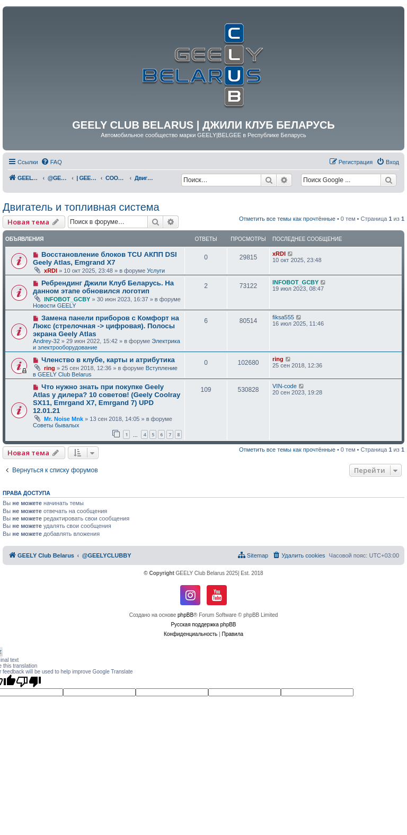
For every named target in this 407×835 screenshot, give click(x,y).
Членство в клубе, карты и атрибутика (108, 360)
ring (49, 368)
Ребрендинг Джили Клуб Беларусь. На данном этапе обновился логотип (103, 287)
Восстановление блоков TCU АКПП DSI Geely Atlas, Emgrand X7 (105, 258)
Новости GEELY (54, 305)
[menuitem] (51, 162)
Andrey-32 (46, 341)
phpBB (185, 615)
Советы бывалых (56, 425)
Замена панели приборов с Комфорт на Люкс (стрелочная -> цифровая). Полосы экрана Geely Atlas (106, 326)
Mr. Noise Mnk (63, 419)
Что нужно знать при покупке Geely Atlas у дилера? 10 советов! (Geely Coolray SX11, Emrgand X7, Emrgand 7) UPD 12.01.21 (106, 399)
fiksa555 (283, 317)
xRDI (50, 270)
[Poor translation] (28, 681)
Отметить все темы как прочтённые (287, 219)
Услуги (156, 270)
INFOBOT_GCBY (67, 299)
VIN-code (284, 386)
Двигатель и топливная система (81, 207)
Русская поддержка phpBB (203, 624)
